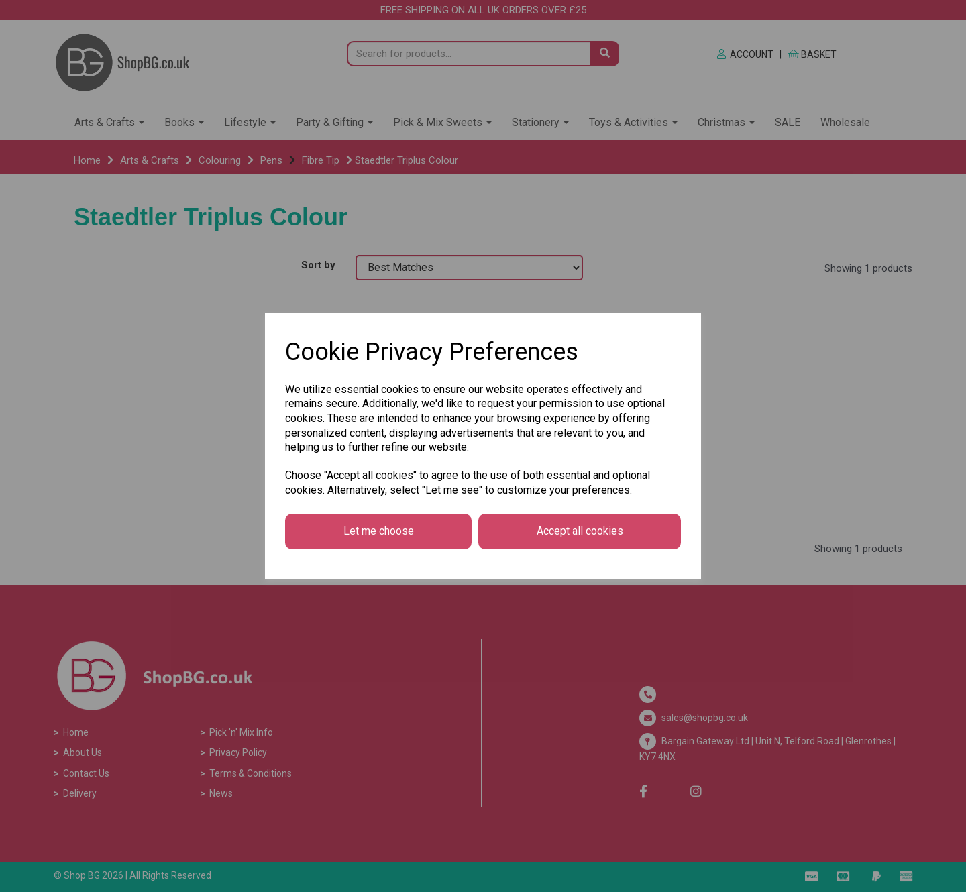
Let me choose (378, 530)
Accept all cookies (580, 530)
